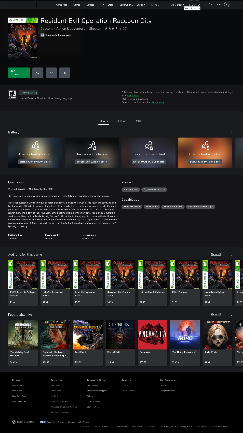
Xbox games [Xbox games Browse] (17, 390)
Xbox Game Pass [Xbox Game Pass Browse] (19, 396)
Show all (216, 254)
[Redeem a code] (64, 72)
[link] (23, 283)
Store (110, 4)
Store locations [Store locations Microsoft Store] (93, 407)
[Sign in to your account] (222, 5)
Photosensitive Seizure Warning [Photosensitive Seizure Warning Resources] (64, 407)
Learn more (133, 95)
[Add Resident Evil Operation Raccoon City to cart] (51, 72)
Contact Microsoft (101, 426)
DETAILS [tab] (104, 121)
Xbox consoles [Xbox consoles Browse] (18, 385)
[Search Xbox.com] (194, 4)
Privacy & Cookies (120, 426)
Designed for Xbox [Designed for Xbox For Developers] (167, 390)
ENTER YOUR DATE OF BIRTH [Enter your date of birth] (35, 162)
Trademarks (151, 426)
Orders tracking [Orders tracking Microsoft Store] (93, 401)
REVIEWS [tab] (121, 121)
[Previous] (224, 132)
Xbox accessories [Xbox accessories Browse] (19, 401)
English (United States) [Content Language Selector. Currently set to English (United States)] (26, 422)
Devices (90, 4)
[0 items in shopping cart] (208, 4)
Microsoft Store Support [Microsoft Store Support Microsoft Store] (97, 390)
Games (76, 4)
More (154, 4)
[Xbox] (46, 4)
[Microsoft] (23, 4)
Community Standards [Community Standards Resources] (60, 401)
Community (125, 4)
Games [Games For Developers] (163, 385)
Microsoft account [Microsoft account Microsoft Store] (94, 385)
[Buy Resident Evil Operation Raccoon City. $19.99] (19, 72)
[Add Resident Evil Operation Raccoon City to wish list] (37, 72)
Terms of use (137, 426)
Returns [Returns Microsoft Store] (90, 396)
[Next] (231, 132)
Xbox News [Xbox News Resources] (55, 385)
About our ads (202, 426)
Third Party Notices (169, 426)
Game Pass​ (61, 4)
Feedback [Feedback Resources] (54, 396)
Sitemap (85, 426)
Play (102, 4)
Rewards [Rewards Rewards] (125, 385)
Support (141, 4)
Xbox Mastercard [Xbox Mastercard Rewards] (128, 390)
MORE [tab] (139, 121)
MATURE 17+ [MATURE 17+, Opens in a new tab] (29, 92)
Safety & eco (186, 426)
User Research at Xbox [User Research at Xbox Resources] (60, 412)
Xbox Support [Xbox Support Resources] (56, 390)
